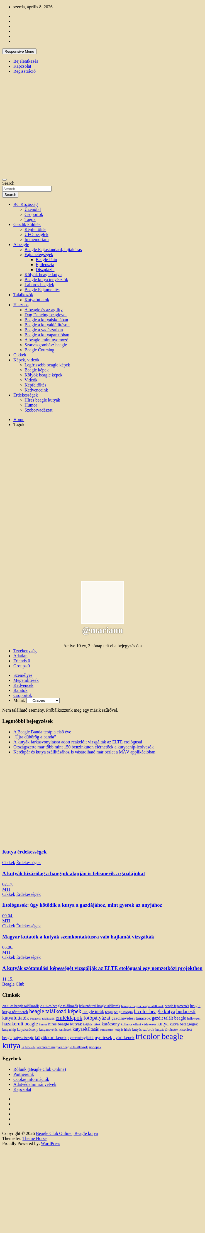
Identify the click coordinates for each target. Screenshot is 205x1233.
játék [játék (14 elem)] (97, 1024)
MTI (6, 889)
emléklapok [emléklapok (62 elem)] (69, 1018)
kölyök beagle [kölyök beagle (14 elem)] (23, 1038)
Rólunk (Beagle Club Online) (39, 1069)
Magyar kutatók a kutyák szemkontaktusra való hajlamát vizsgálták (78, 937)
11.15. (7, 979)
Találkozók (23, 294)
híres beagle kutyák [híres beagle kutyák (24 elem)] (65, 1024)
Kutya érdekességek (24, 852)
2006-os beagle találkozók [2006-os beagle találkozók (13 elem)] (20, 1006)
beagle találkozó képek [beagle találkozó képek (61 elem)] (55, 1011)
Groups (21, 665)
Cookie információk (31, 1079)
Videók (31, 380)
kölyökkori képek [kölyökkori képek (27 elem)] (51, 1037)
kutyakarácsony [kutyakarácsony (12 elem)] (27, 1030)
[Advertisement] (52, 484)
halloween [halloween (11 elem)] (194, 1018)
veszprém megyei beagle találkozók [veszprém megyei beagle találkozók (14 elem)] (62, 1047)
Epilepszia (45, 264)
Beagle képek (37, 370)
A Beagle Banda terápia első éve (42, 731)
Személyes (22, 675)
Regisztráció (24, 71)
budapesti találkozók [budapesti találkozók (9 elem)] (42, 1018)
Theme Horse (35, 1138)
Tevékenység (24, 650)
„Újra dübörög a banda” (34, 737)
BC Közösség (25, 204)
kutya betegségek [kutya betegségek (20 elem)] (184, 1024)
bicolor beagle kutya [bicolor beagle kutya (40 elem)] (154, 1011)
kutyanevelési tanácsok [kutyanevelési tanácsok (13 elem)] (55, 1030)
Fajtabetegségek (39, 254)
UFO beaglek (36, 234)
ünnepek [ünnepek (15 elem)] (95, 1047)
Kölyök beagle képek (43, 375)
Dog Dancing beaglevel (46, 314)
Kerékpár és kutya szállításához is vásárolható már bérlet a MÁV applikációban (84, 752)
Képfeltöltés (35, 229)
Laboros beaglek (39, 284)
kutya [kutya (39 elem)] (163, 1024)
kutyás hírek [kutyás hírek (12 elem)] (122, 1030)
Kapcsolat (22, 66)
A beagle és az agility (44, 309)
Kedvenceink (36, 390)
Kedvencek (23, 685)
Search (8, 183)
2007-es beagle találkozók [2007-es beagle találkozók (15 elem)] (59, 1006)
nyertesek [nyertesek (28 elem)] (103, 1037)
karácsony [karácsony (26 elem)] (111, 1024)
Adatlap (20, 655)
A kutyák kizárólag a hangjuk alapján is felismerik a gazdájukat (73, 873)
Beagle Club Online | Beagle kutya (67, 1133)
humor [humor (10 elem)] (43, 1024)
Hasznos (20, 304)
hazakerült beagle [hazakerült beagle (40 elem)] (20, 1024)
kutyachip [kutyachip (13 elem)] (9, 1030)
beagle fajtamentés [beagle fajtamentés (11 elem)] (177, 1006)
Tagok (30, 219)
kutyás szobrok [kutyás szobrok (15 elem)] (143, 1029)
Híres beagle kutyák (42, 400)
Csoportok (34, 214)
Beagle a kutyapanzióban (47, 334)
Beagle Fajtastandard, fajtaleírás (53, 249)
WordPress (50, 1143)
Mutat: (19, 700)
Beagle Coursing (39, 349)
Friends (21, 660)
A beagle (21, 244)
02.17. (7, 884)
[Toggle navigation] (4, 180)
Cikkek (19, 354)
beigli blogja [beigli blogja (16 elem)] (123, 1012)
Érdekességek (25, 395)
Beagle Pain (46, 259)
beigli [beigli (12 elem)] (109, 1012)
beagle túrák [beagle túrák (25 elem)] (93, 1011)
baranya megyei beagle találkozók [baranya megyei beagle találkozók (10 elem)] (142, 1006)
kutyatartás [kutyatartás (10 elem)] (107, 1029)
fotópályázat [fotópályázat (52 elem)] (96, 1018)
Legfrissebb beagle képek (47, 365)
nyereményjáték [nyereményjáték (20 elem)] (81, 1037)
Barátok (20, 690)
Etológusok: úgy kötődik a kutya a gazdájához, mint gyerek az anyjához (82, 905)
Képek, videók (26, 360)
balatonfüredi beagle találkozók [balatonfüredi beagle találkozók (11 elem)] (99, 1006)
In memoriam (37, 239)
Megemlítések (26, 680)
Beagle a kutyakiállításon (47, 324)
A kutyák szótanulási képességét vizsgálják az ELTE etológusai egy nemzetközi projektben (102, 968)
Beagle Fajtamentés (42, 289)
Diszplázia (45, 269)
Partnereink (23, 1074)
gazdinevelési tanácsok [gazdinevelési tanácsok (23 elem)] (131, 1018)
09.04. (7, 915)
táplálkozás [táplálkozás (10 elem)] (28, 1047)
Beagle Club (13, 984)
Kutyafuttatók (37, 299)
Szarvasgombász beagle (46, 344)
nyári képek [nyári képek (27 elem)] (124, 1037)
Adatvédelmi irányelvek (34, 1084)
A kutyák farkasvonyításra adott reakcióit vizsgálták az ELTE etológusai (77, 742)
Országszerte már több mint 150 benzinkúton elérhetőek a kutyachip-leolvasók (83, 747)
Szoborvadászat (38, 410)
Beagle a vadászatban (44, 329)
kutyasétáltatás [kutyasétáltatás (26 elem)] (86, 1029)
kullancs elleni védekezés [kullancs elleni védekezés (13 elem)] (138, 1024)
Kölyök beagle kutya (43, 274)
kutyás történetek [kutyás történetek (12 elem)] (166, 1030)
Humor (31, 405)
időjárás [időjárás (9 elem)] (87, 1024)
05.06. (7, 947)
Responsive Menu (19, 51)
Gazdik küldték (27, 224)
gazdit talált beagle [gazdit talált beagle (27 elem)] (169, 1018)
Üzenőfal (33, 209)
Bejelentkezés (25, 61)
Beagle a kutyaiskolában (46, 319)
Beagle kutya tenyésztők (46, 279)
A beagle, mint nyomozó (46, 339)
